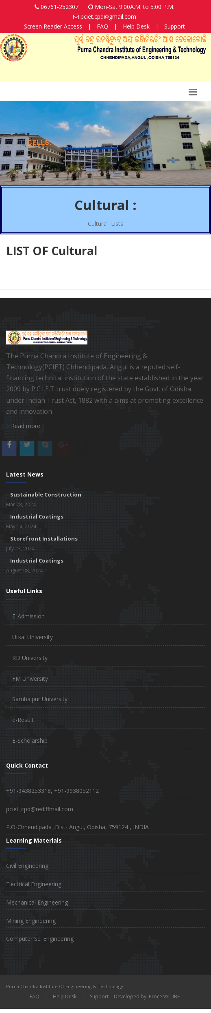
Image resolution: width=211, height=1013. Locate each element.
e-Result (23, 720)
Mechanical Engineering (37, 902)
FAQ (102, 26)
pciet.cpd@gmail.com (108, 16)
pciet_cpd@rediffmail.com (39, 809)
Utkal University (32, 637)
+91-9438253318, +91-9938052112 (52, 791)
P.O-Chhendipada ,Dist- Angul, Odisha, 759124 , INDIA (77, 827)
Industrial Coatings (36, 516)
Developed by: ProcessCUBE (147, 996)
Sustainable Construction (45, 494)
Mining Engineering (31, 921)
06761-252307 (59, 7)
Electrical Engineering (33, 884)
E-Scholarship (30, 740)
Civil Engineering (27, 866)
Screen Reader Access (53, 26)
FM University (30, 678)
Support (174, 26)
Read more (23, 426)
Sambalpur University (39, 699)
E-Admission (28, 616)
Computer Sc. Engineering (40, 938)
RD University (30, 658)
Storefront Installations (44, 538)
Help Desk (136, 26)
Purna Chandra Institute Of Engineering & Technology (64, 986)
